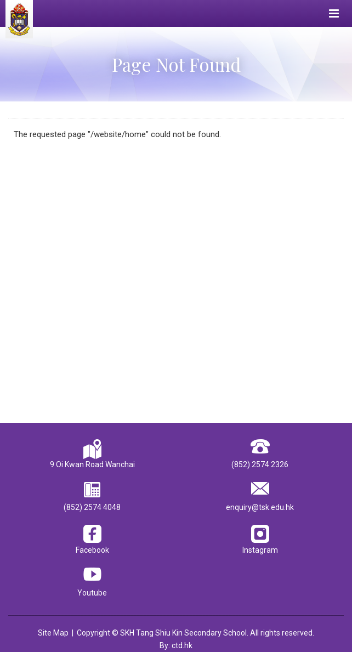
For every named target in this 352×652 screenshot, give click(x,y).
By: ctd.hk (176, 645)
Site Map (53, 632)
